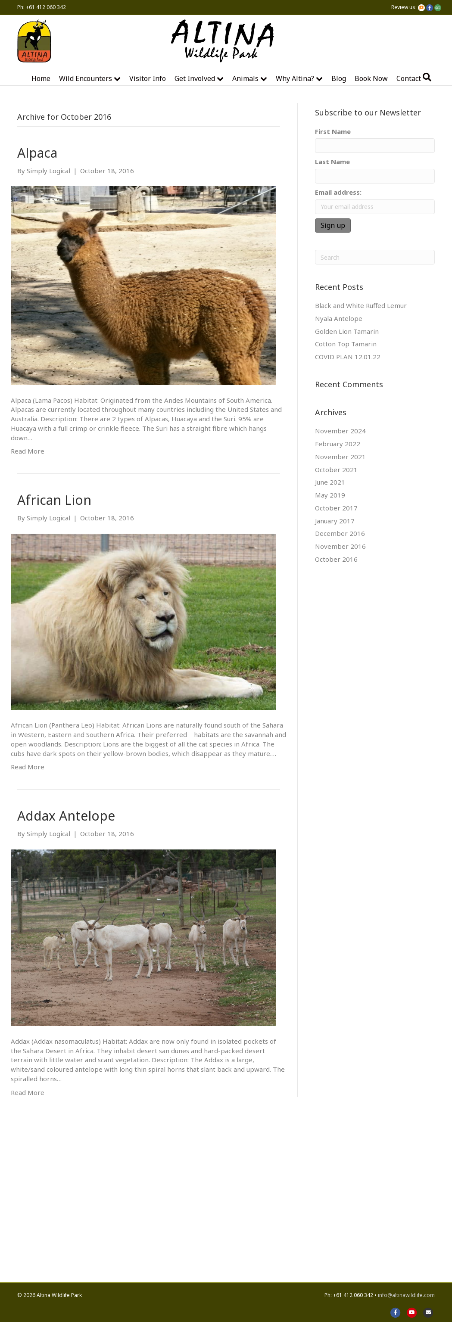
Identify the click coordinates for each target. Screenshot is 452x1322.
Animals (245, 78)
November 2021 (340, 456)
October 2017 (336, 508)
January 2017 (335, 520)
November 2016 (340, 546)
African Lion (54, 500)
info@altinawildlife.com (406, 1295)
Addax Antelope (66, 815)
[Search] (427, 77)
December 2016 (340, 533)
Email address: (338, 192)
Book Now (371, 78)
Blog (338, 78)
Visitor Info (147, 78)
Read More (27, 451)
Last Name (332, 161)
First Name (333, 131)
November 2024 (340, 430)
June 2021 (330, 482)
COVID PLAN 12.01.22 (347, 356)
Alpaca (37, 153)
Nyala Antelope (338, 318)
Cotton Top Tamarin (346, 343)
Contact (408, 78)
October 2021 (336, 469)
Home (40, 78)
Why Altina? (295, 78)
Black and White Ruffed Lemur (361, 305)
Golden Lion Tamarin (347, 331)
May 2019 (330, 495)
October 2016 (336, 559)
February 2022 (337, 443)
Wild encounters (85, 78)
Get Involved (195, 78)
